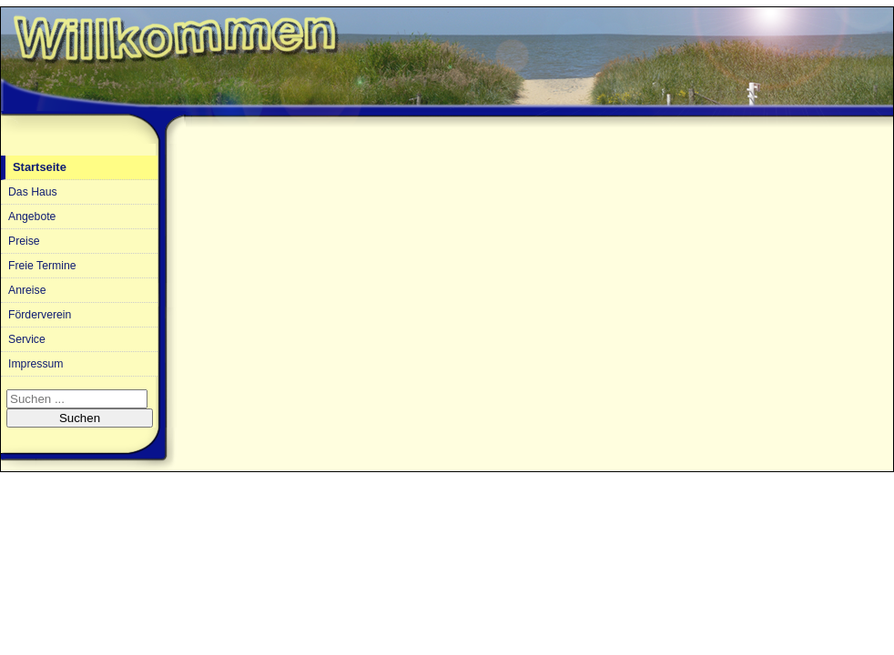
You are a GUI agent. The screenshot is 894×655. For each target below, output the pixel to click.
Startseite (39, 167)
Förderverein (39, 314)
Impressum (36, 364)
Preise (24, 241)
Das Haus (32, 192)
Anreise (27, 290)
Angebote (32, 216)
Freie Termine (42, 265)
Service (27, 339)
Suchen (79, 418)
